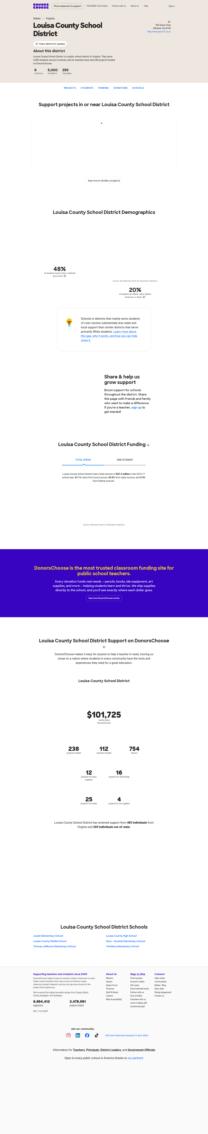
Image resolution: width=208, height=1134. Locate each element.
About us (135, 6)
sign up (136, 407)
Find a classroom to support (67, 6)
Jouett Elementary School (48, 935)
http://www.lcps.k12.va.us (159, 31)
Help (146, 6)
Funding (103, 88)
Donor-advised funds (139, 989)
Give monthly (136, 996)
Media (157, 985)
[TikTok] (96, 1035)
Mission (109, 978)
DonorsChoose (41, 6)
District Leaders (111, 1050)
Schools (138, 88)
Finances (110, 989)
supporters (49, 1002)
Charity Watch (82, 992)
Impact (109, 981)
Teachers (79, 1050)
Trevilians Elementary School (122, 946)
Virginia (50, 18)
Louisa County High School (121, 935)
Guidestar (57, 995)
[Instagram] (68, 1035)
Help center (160, 978)
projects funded (86, 1002)
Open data (159, 989)
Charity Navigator (41, 995)
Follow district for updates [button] (50, 44)
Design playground (163, 992)
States (37, 18)
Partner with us (119, 6)
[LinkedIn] (78, 1035)
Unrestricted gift (137, 1006)
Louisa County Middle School (49, 941)
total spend (83, 459)
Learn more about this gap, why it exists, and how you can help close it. (109, 336)
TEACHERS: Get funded (96, 6)
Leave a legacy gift (138, 1003)
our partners (135, 1058)
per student (125, 459)
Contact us (159, 996)
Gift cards (134, 985)
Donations (121, 88)
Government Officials (141, 1050)
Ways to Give (137, 974)
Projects (70, 88)
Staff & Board (112, 992)
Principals (92, 1050)
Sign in (172, 6)
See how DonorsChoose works (104, 598)
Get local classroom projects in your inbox (126, 1035)
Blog (164, 985)
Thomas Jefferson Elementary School (54, 946)
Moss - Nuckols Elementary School (125, 941)
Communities (161, 981)
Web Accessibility (114, 999)
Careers (109, 996)
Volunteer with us (138, 999)
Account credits (137, 981)
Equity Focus (111, 985)
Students (87, 88)
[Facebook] (87, 1035)
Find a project (136, 978)
